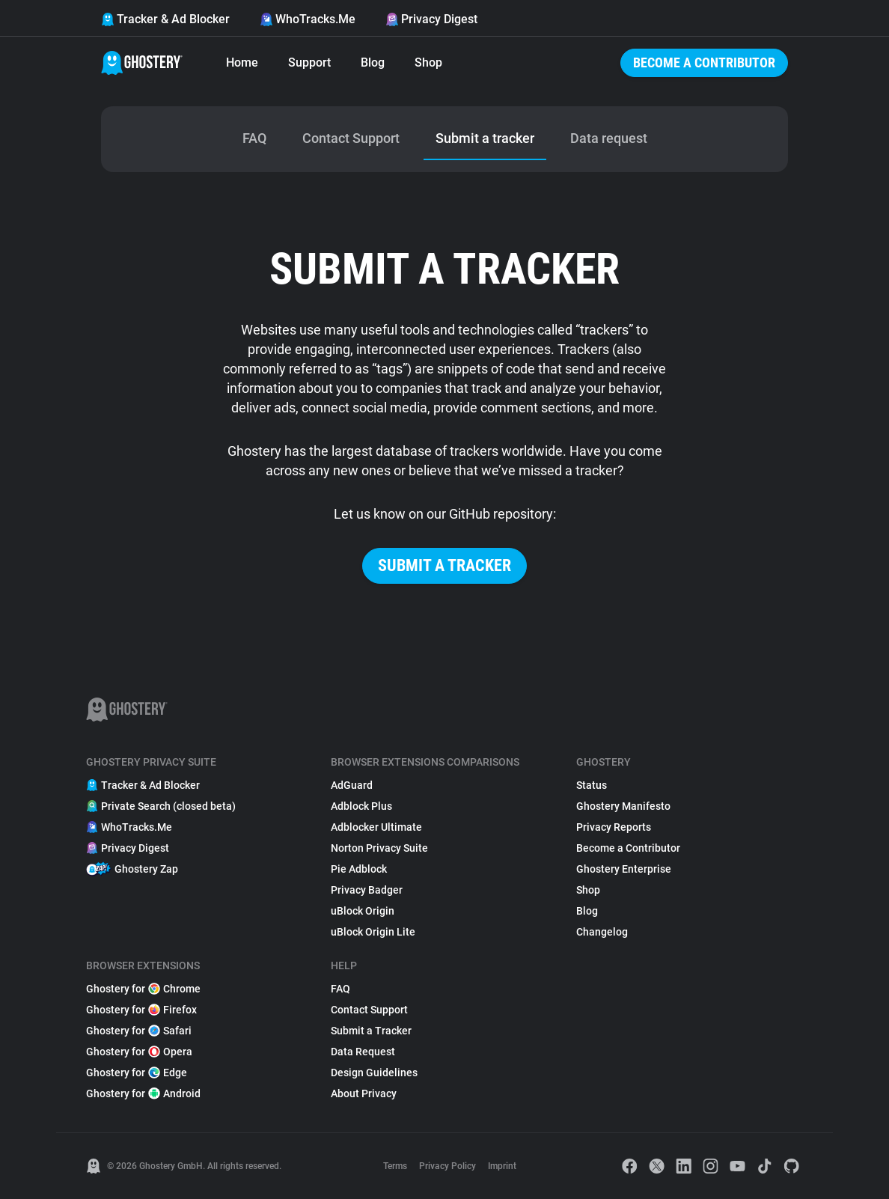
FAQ (340, 989)
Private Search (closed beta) (161, 806)
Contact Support (369, 1010)
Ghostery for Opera (139, 1052)
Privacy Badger (367, 890)
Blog (373, 62)
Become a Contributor (704, 62)
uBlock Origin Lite (373, 932)
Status (591, 785)
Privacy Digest (431, 19)
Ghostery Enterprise (623, 869)
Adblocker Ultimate (376, 827)
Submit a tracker (444, 565)
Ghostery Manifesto (623, 806)
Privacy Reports (613, 827)
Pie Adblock (359, 869)
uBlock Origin (362, 911)
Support (309, 62)
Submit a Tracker (371, 1031)
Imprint (502, 1166)
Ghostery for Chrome (143, 989)
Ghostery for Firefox (141, 1010)
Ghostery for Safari (139, 1031)
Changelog (602, 932)
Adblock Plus (361, 806)
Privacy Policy (447, 1166)
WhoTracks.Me (307, 19)
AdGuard (352, 785)
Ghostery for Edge (136, 1073)
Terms (395, 1166)
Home (242, 62)
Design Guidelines (374, 1073)
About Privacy (364, 1093)
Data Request (363, 1052)
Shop (428, 62)
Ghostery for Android (143, 1093)
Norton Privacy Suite (379, 848)
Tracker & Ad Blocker (165, 19)
